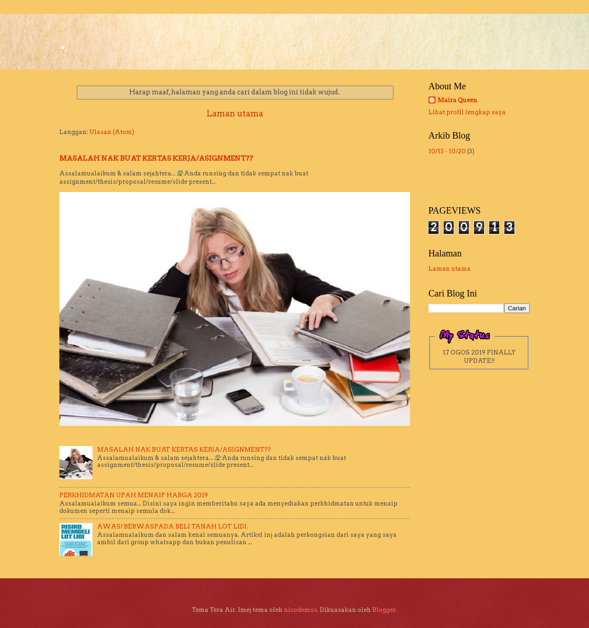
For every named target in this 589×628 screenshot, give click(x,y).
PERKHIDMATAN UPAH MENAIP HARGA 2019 (133, 495)
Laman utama (235, 113)
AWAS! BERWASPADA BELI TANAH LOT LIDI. (172, 526)
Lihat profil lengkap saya (467, 112)
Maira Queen (457, 100)
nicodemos (300, 609)
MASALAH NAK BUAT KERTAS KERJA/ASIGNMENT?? (156, 158)
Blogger (384, 609)
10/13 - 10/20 (447, 151)
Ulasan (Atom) (111, 131)
